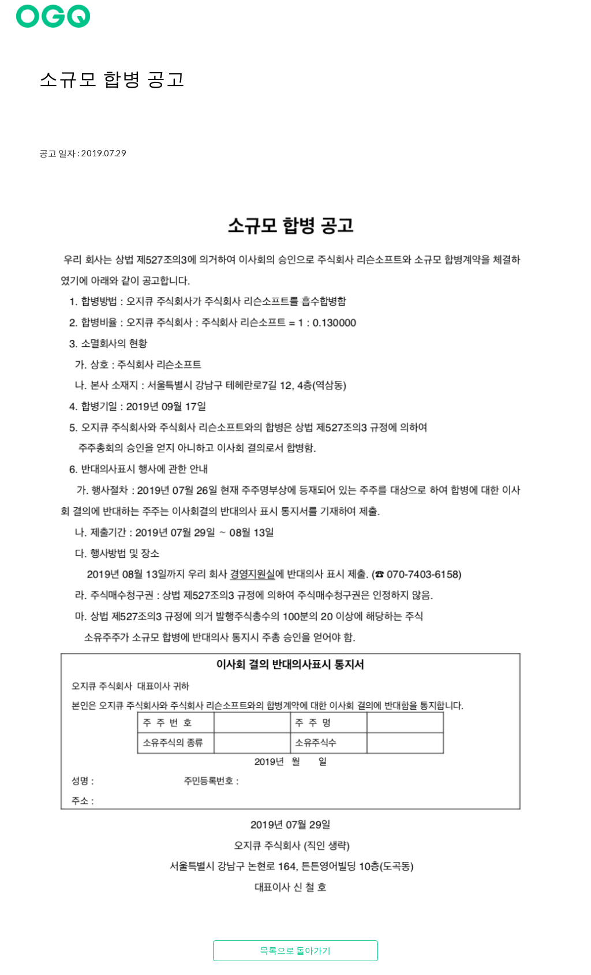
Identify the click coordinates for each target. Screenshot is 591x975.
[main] (296, 72)
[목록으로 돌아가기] (295, 951)
